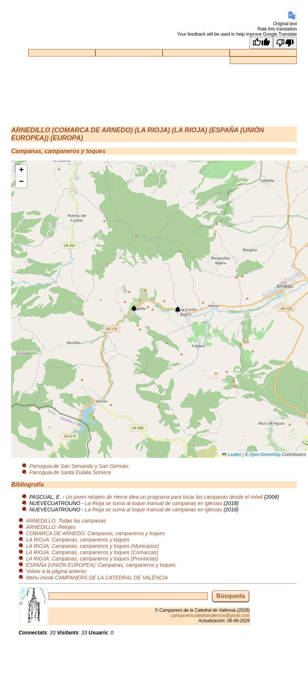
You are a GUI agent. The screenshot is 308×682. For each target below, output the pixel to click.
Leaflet (231, 454)
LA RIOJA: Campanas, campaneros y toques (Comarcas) (92, 552)
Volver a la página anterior (56, 571)
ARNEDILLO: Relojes (51, 527)
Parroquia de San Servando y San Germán (78, 466)
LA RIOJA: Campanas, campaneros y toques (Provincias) (92, 559)
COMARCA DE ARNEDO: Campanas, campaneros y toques (95, 533)
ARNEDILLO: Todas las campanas (66, 521)
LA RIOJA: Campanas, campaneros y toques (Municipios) (92, 546)
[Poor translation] (285, 43)
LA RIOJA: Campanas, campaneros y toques (78, 540)
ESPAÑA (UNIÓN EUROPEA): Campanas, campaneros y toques (101, 565)
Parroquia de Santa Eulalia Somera (70, 472)
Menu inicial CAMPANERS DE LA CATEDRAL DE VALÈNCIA (97, 578)
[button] (134, 308)
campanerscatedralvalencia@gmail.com (210, 615)
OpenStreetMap (265, 454)
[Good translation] (261, 43)
